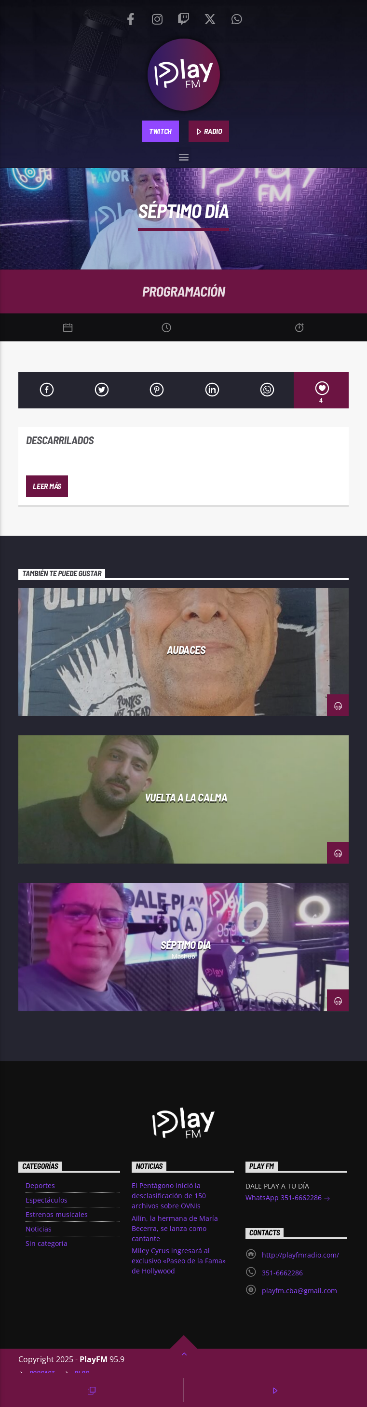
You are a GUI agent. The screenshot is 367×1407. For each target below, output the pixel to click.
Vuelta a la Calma (186, 797)
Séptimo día (186, 944)
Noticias (39, 1228)
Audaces (186, 649)
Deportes (40, 1185)
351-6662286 (282, 1272)
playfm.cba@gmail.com (299, 1290)
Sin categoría (47, 1243)
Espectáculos (47, 1199)
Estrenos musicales (57, 1214)
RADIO (208, 131)
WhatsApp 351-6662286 (287, 1198)
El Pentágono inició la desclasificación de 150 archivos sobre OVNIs (169, 1195)
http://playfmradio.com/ (300, 1254)
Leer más (47, 485)
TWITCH (160, 130)
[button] (183, 155)
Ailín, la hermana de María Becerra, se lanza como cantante (175, 1228)
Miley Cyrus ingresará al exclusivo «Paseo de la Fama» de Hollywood (179, 1260)
